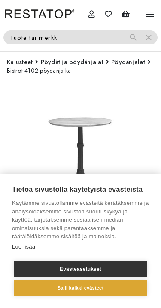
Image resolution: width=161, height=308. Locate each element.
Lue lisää (23, 246)
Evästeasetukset (80, 269)
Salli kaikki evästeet (81, 287)
